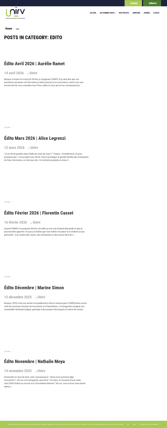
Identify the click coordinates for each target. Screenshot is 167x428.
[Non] (164, 424)
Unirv (33, 82)
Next (23, 281)
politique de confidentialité (99, 366)
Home (8, 28)
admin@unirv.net (144, 366)
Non (134, 424)
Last (28, 281)
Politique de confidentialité (148, 424)
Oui (128, 424)
